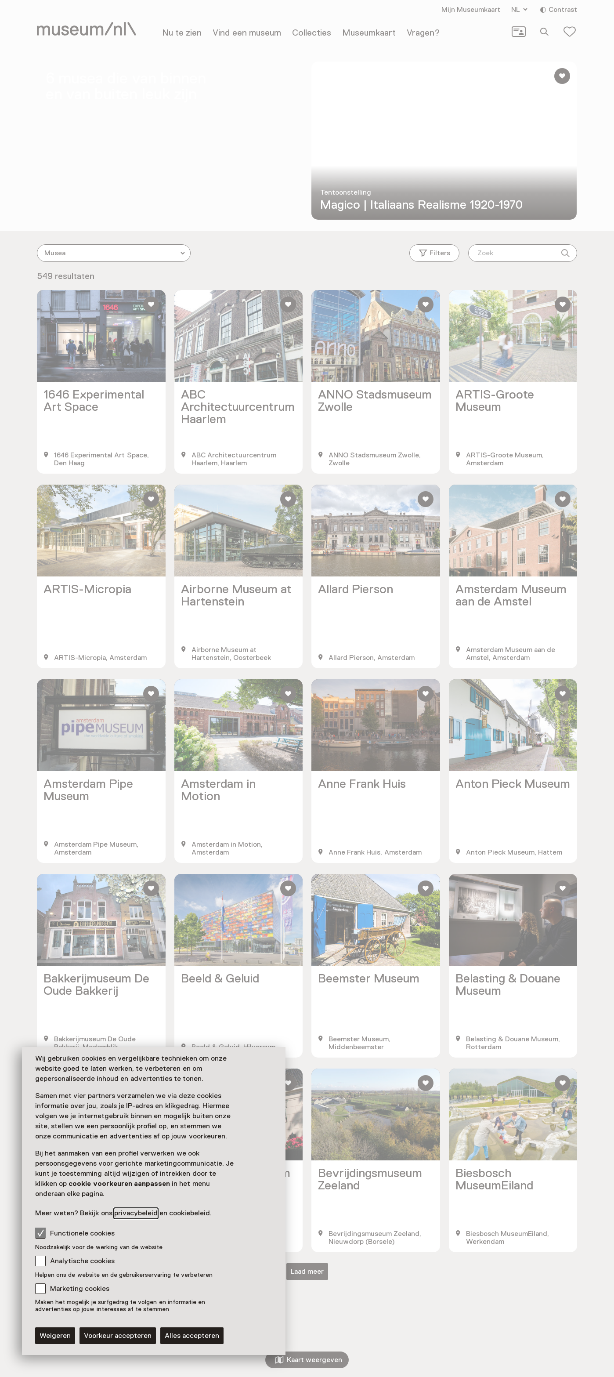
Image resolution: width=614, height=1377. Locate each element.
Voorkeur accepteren (118, 1336)
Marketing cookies (79, 1289)
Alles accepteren (192, 1336)
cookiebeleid (189, 1213)
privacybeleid (136, 1213)
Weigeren (55, 1336)
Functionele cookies (75, 1233)
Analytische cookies (82, 1261)
